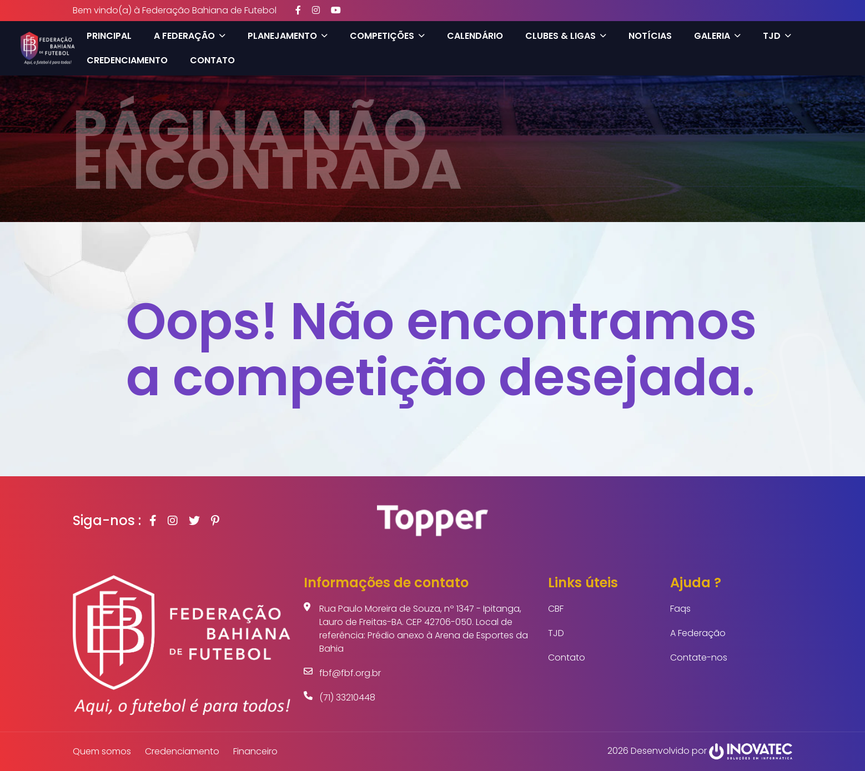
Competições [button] (387, 35)
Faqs (680, 608)
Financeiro (255, 751)
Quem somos (102, 751)
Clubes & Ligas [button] (565, 35)
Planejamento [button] (288, 35)
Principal (109, 35)
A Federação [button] (189, 35)
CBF (556, 608)
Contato (212, 60)
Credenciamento (127, 60)
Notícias (650, 35)
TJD (556, 633)
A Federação (698, 633)
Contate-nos (698, 657)
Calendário (475, 35)
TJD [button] (777, 35)
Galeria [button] (717, 35)
